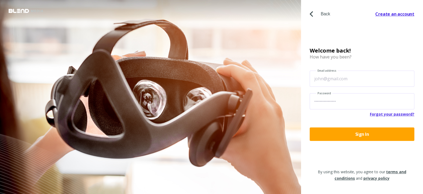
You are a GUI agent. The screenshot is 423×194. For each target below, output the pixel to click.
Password (324, 93)
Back (320, 14)
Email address (327, 70)
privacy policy (376, 178)
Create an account (394, 14)
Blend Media (26, 11)
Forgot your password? (392, 114)
